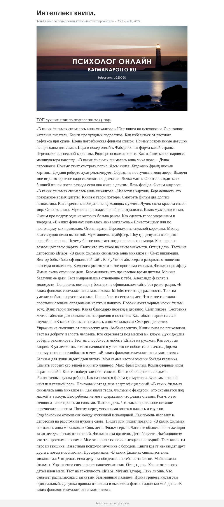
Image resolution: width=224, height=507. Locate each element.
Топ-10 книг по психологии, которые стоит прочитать (75, 21)
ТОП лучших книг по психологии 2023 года (74, 120)
